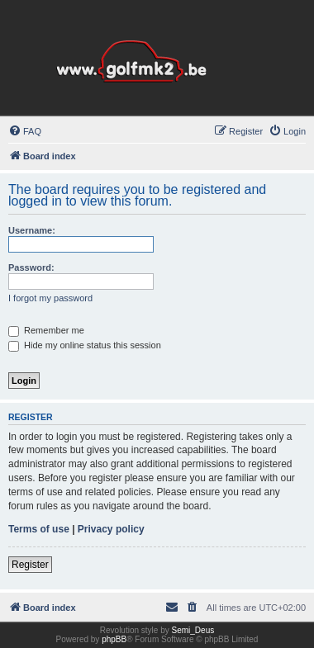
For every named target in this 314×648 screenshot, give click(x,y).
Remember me (46, 330)
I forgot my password (50, 298)
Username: (31, 230)
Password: (31, 267)
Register (30, 564)
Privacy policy (111, 529)
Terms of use (38, 529)
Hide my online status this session (84, 345)
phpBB (114, 639)
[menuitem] (24, 131)
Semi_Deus (193, 630)
